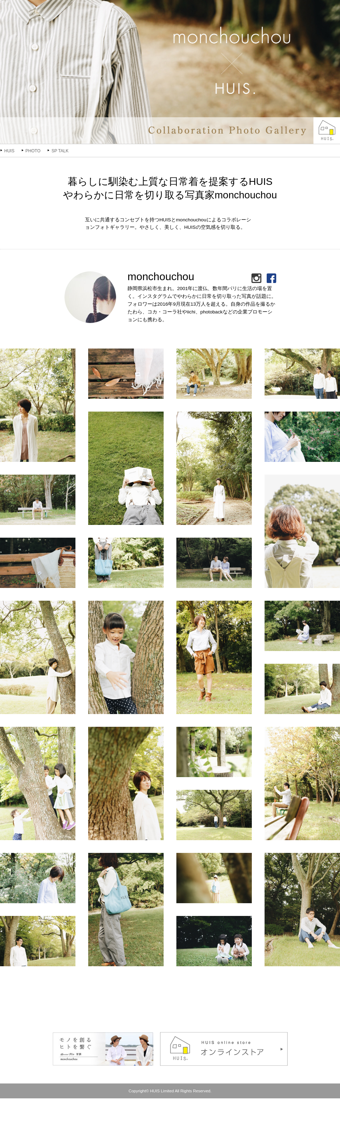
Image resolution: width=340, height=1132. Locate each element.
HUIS (9, 150)
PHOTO (33, 150)
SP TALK (59, 150)
